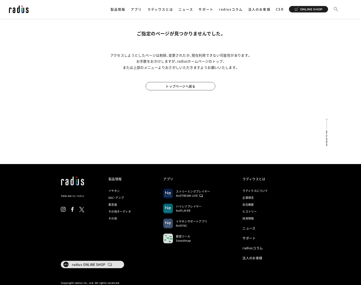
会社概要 (248, 205)
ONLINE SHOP (311, 9)
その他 (112, 218)
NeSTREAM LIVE (187, 196)
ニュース (185, 9)
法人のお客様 (259, 9)
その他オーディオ (119, 211)
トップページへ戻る (180, 86)
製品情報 (118, 9)
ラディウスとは (160, 9)
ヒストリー (249, 211)
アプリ (136, 9)
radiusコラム (231, 9)
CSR (279, 9)
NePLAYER (183, 211)
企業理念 (248, 198)
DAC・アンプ (116, 198)
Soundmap (183, 240)
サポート (205, 9)
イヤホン (114, 191)
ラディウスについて (255, 191)
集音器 (112, 205)
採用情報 (248, 218)
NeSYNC (181, 225)
